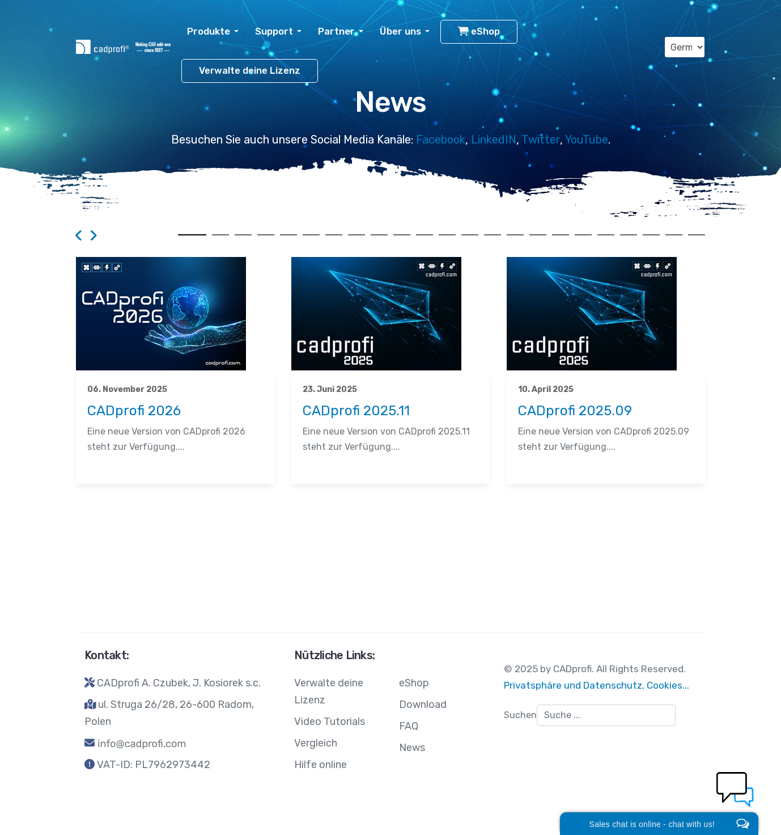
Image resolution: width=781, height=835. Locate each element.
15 (515, 234)
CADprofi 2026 (134, 410)
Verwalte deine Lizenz (249, 70)
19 (605, 234)
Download (423, 704)
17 (560, 234)
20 (628, 234)
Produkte (208, 31)
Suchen (520, 715)
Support (274, 31)
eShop (479, 31)
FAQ (408, 726)
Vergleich (315, 743)
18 (583, 234)
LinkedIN (493, 139)
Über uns (400, 31)
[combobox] (606, 715)
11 (424, 234)
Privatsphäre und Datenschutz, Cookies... (596, 685)
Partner (336, 31)
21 (651, 234)
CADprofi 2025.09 (575, 410)
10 (401, 234)
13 (469, 234)
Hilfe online (320, 764)
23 (696, 234)
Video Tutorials (329, 721)
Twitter (540, 139)
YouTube (586, 139)
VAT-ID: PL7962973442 (153, 764)
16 (537, 234)
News (88, 464)
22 (673, 234)
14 (492, 234)
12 (447, 234)
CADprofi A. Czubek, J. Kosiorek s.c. (179, 683)
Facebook (440, 139)
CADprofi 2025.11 (356, 410)
